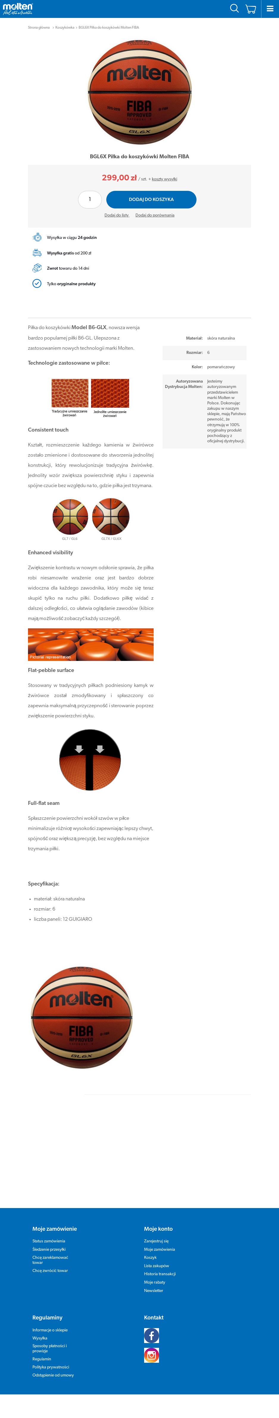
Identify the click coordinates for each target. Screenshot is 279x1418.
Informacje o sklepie (50, 1330)
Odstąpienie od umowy (53, 1375)
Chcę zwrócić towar (50, 1271)
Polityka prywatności (50, 1367)
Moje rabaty (154, 1282)
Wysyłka (39, 1338)
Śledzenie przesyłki (49, 1249)
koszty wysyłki (164, 179)
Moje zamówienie (54, 1229)
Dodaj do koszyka (151, 199)
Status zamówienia (48, 1241)
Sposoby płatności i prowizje (49, 1348)
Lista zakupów (156, 1266)
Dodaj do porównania (154, 215)
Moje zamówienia (159, 1249)
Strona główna (39, 28)
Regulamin (41, 1359)
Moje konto (158, 1229)
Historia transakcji (160, 1274)
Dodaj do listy (117, 215)
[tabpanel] (139, 92)
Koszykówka (64, 28)
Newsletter (153, 1291)
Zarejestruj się (156, 1241)
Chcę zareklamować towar (50, 1260)
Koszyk (150, 1258)
